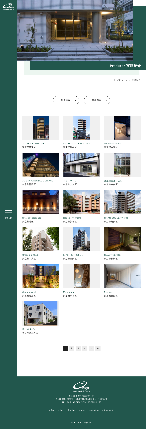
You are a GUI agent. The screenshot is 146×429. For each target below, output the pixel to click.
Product (72, 410)
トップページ (120, 80)
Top (52, 410)
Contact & (109, 410)
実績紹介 (136, 80)
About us (95, 410)
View (83, 410)
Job (61, 410)
